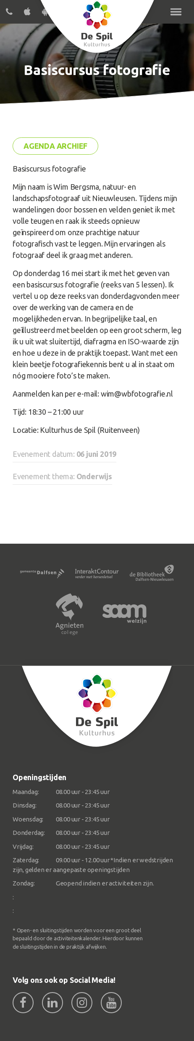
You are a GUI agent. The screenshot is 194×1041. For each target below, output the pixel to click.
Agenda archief (55, 146)
